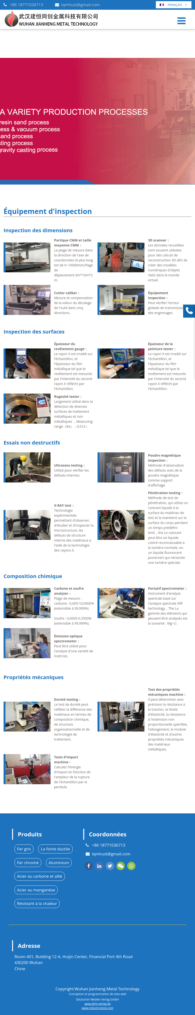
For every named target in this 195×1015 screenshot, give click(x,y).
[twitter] (110, 866)
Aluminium (59, 862)
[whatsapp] (131, 866)
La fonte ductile (55, 849)
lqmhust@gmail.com (80, 4)
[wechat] (120, 866)
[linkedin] (99, 866)
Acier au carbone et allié (39, 876)
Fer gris (24, 849)
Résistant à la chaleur (37, 903)
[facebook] (88, 866)
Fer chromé (28, 862)
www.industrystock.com (97, 1008)
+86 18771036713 (26, 4)
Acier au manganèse (36, 890)
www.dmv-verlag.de (97, 1004)
